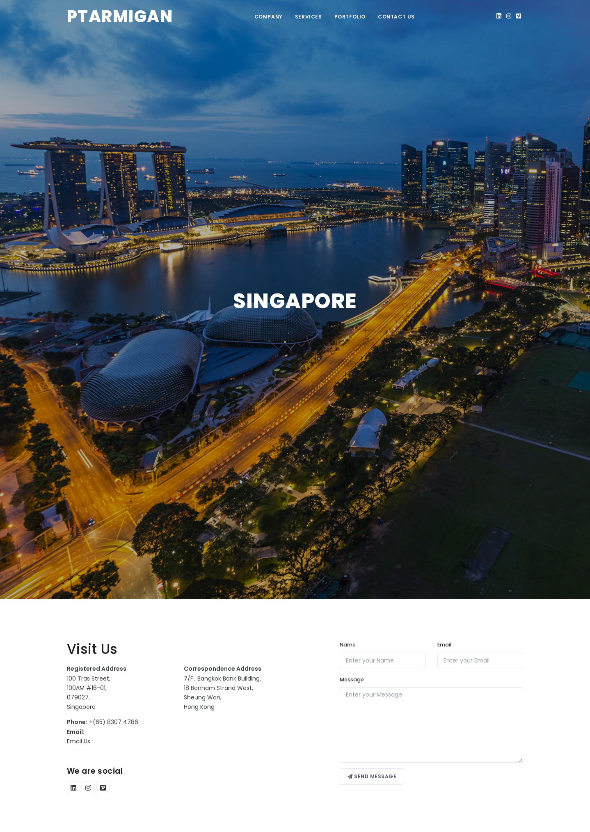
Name (348, 644)
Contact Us (396, 16)
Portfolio (350, 16)
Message (352, 679)
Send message (372, 776)
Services (308, 16)
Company (268, 16)
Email (444, 644)
